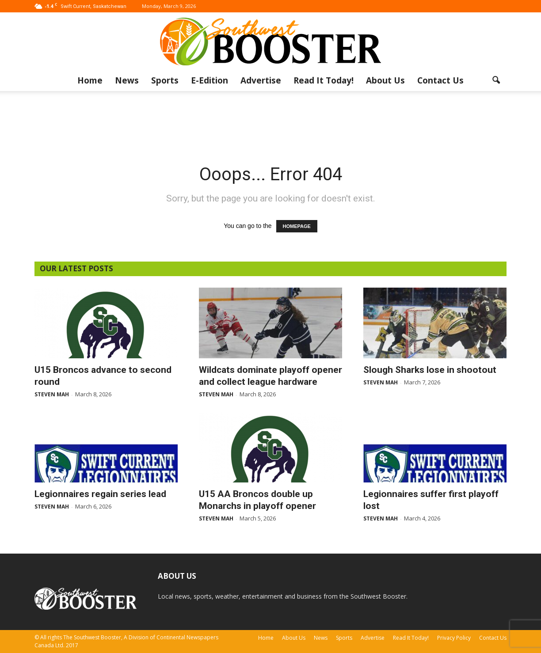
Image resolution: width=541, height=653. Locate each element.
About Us (385, 80)
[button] (496, 80)
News (127, 80)
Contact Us (440, 80)
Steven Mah (51, 394)
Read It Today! (323, 80)
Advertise (260, 80)
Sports (165, 80)
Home (90, 80)
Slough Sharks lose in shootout (429, 369)
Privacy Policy (454, 638)
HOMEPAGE (297, 226)
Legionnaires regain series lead (100, 494)
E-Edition (209, 80)
